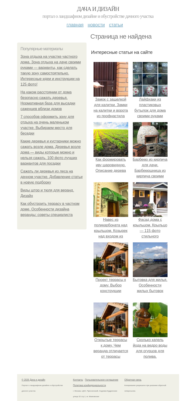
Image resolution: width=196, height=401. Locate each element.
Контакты (78, 380)
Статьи (116, 24)
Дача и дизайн (98, 9)
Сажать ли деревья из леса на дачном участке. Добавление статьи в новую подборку (52, 176)
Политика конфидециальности (89, 385)
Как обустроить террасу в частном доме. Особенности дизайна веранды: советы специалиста (50, 209)
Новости (96, 24)
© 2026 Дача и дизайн (33, 380)
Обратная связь (133, 380)
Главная (75, 24)
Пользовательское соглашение (101, 380)
